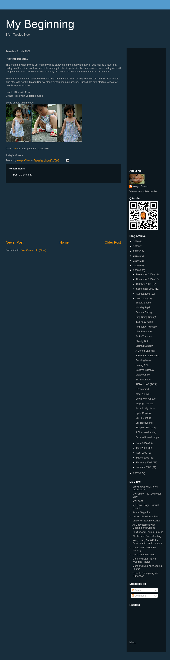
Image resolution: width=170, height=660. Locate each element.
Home (64, 242)
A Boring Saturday (145, 350)
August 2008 (143, 293)
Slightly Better (143, 341)
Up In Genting (143, 413)
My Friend (137, 500)
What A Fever (142, 394)
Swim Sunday (142, 379)
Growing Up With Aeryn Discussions (145, 488)
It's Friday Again (144, 322)
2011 (136, 255)
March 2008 (143, 457)
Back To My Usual (145, 408)
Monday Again (143, 307)
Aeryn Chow (140, 186)
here (14, 148)
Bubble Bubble (143, 302)
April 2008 (142, 452)
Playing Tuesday (144, 403)
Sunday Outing (143, 312)
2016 (136, 241)
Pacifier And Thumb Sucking (147, 532)
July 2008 (141, 298)
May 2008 (142, 448)
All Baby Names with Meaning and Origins (143, 526)
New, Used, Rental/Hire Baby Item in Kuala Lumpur (147, 542)
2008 (136, 270)
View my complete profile (143, 191)
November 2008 (145, 279)
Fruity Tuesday (143, 336)
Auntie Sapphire (141, 512)
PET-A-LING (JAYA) (146, 384)
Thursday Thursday (146, 326)
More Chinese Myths (143, 554)
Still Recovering (143, 422)
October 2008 (144, 284)
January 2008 (144, 467)
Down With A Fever (145, 398)
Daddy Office (142, 374)
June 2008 (142, 443)
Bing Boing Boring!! (145, 317)
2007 (136, 473)
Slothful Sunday (144, 345)
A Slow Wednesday (146, 432)
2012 (136, 251)
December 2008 (145, 274)
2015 (136, 246)
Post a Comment (22, 174)
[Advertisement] (63, 211)
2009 (136, 265)
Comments (139, 595)
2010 (136, 260)
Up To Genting (143, 417)
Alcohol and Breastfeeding (146, 536)
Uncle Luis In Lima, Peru (145, 516)
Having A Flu (142, 365)
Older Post (113, 242)
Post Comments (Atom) (33, 250)
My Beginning (40, 24)
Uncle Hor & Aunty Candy (146, 520)
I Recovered (142, 389)
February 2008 (144, 462)
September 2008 (145, 288)
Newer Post (14, 242)
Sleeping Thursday (145, 427)
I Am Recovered (144, 331)
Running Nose (143, 360)
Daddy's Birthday (144, 369)
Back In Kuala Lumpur (147, 437)
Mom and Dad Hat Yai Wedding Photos (144, 560)
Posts (136, 590)
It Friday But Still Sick (147, 355)
